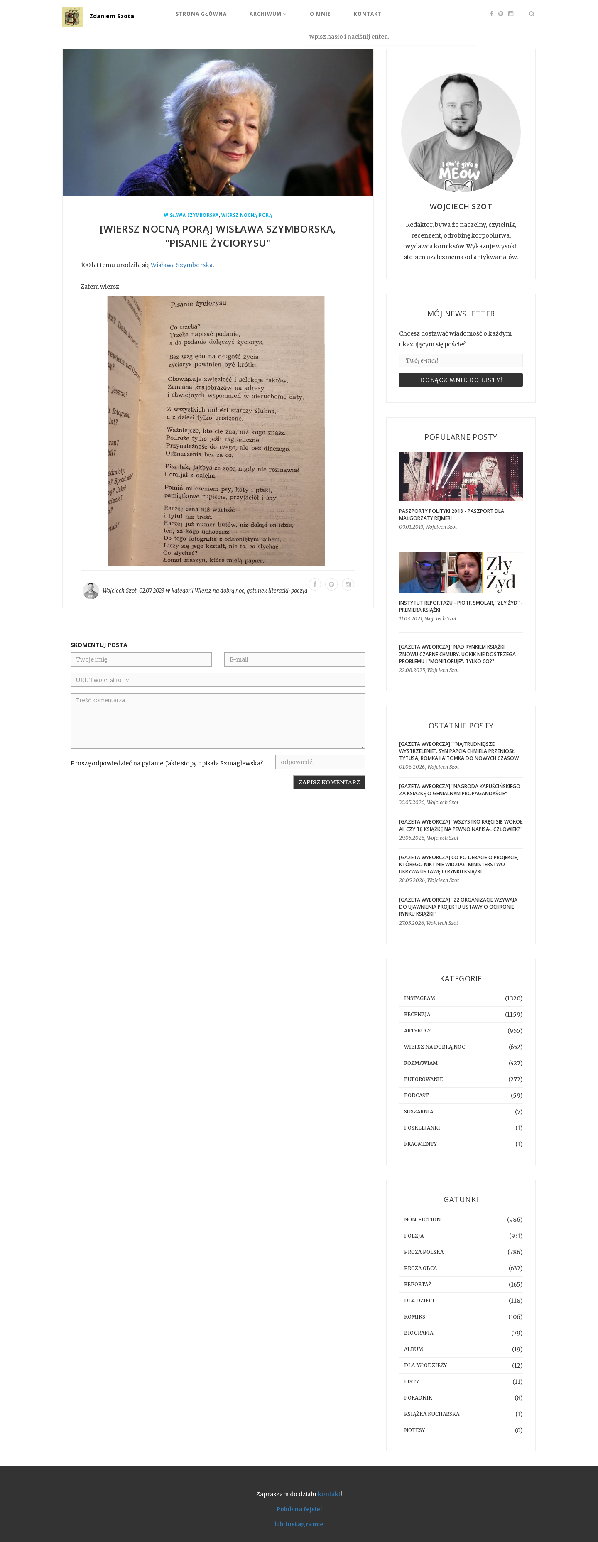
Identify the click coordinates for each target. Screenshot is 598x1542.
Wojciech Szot (120, 590)
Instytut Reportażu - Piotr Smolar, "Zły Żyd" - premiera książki (461, 606)
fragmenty (420, 1144)
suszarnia (418, 1111)
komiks (414, 1317)
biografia (418, 1333)
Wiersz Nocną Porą (246, 215)
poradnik (418, 1398)
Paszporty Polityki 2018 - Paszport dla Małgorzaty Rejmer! (451, 514)
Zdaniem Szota (111, 16)
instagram (419, 998)
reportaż (417, 1284)
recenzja (417, 1014)
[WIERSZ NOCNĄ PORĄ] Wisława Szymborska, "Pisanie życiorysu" (218, 236)
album (413, 1349)
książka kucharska (431, 1414)
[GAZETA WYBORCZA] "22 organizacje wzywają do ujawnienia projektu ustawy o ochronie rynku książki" (458, 906)
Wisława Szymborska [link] (182, 265)
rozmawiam (421, 1063)
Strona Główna (201, 13)
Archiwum (268, 13)
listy (411, 1381)
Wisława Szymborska (191, 215)
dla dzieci (419, 1300)
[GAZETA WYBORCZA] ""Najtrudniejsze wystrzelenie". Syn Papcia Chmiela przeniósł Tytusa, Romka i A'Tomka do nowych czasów (459, 751)
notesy (414, 1430)
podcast (416, 1095)
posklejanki (422, 1128)
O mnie (320, 13)
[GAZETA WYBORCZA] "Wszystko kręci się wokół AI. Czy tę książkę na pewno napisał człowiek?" (461, 825)
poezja (299, 590)
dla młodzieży (425, 1365)
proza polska (424, 1252)
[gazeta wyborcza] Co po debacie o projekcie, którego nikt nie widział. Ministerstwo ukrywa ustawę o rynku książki (458, 864)
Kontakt (368, 13)
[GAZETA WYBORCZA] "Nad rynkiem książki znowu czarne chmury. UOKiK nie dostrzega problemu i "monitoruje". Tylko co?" (457, 653)
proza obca (420, 1268)
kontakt (329, 1494)
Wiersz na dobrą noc (219, 590)
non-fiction (422, 1219)
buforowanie (423, 1079)
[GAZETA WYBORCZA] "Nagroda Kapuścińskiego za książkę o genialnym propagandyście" (459, 790)
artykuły (417, 1030)
